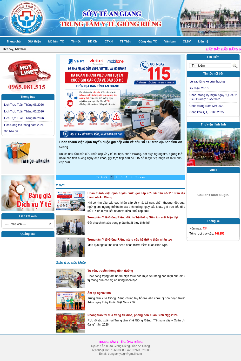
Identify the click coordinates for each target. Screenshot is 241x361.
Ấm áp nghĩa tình (99, 293)
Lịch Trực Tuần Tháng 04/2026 (24, 118)
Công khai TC (147, 41)
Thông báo (27, 96)
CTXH (109, 41)
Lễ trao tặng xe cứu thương (207, 81)
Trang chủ (13, 41)
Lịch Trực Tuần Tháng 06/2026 (24, 104)
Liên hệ (203, 41)
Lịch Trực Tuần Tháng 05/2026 (24, 111)
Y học (60, 185)
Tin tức (76, 41)
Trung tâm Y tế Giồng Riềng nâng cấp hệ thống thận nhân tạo (129, 239)
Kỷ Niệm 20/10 (198, 88)
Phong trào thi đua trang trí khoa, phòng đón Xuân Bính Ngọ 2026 (132, 315)
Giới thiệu (34, 41)
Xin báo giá (11, 131)
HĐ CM (92, 41)
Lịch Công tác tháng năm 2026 (24, 125)
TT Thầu (125, 41)
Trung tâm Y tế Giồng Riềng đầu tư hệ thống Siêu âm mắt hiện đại (132, 217)
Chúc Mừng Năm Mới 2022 (206, 106)
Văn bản (170, 41)
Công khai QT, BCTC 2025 (206, 112)
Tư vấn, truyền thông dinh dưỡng (110, 270)
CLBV (187, 41)
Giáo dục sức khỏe (71, 262)
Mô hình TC (56, 41)
